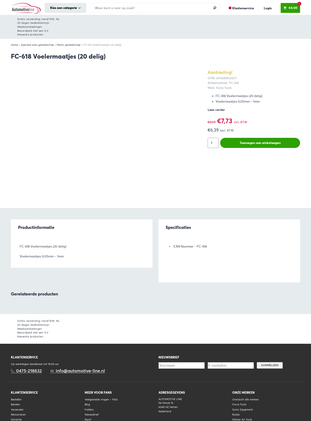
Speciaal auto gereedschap (37, 45)
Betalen (15, 404)
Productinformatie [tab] (36, 227)
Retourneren (18, 414)
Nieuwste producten (30, 34)
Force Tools (239, 404)
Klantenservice (243, 8)
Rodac (236, 414)
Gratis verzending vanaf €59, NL (38, 19)
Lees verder (216, 110)
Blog (87, 404)
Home (14, 45)
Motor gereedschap (69, 45)
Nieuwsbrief (92, 414)
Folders (89, 409)
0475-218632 (29, 370)
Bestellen (16, 399)
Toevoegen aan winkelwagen (260, 143)
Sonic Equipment (242, 409)
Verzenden (17, 409)
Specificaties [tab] (178, 227)
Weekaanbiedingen (29, 27)
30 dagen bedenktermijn (33, 23)
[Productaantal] (213, 143)
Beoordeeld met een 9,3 (32, 30)
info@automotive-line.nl (80, 370)
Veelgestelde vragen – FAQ (101, 399)
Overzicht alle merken (245, 399)
